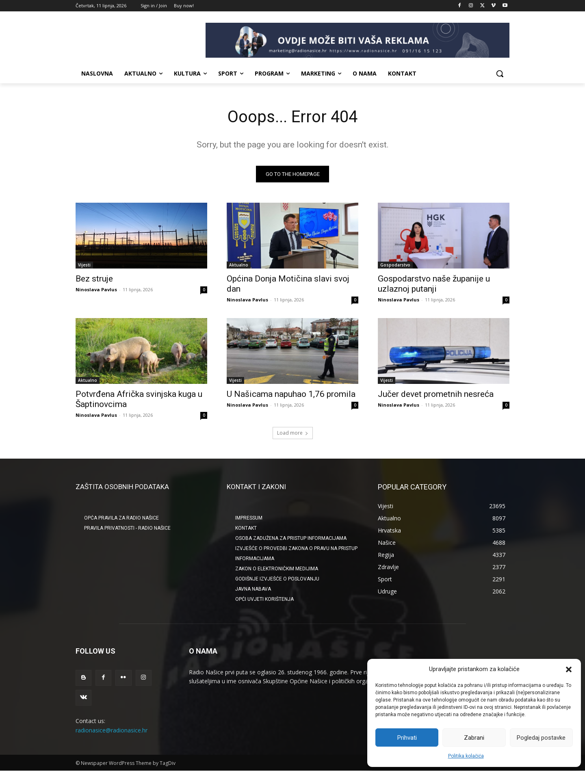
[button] (569, 669)
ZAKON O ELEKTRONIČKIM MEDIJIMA (276, 569)
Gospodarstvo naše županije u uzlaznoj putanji (434, 284)
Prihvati (407, 737)
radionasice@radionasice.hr (111, 730)
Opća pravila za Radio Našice (121, 518)
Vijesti (84, 265)
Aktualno (238, 265)
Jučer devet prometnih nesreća (436, 394)
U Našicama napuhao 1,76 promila (291, 394)
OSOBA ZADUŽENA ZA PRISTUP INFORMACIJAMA (291, 538)
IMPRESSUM (248, 518)
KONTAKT (246, 528)
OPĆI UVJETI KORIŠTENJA (264, 599)
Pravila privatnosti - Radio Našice (127, 528)
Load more (292, 432)
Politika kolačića (466, 756)
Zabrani (474, 737)
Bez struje (94, 279)
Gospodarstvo (395, 265)
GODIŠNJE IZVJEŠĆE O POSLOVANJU (277, 579)
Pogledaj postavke (541, 737)
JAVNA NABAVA (253, 589)
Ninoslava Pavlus (96, 289)
